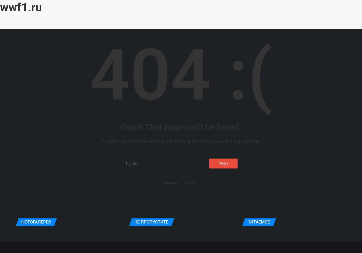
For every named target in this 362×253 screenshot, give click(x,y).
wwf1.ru (21, 7)
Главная (171, 183)
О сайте (191, 183)
